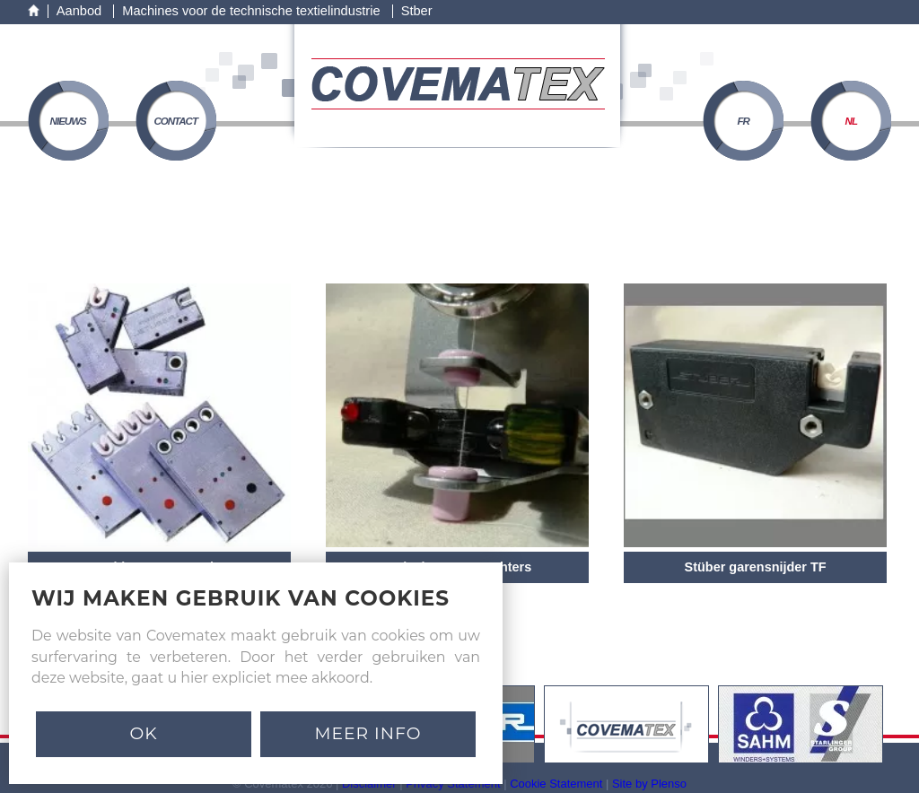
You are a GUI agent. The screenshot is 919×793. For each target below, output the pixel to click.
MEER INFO (368, 733)
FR (743, 121)
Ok (143, 733)
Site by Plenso (649, 783)
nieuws (68, 121)
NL (851, 121)
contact (175, 121)
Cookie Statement (556, 783)
